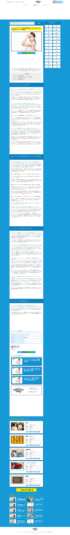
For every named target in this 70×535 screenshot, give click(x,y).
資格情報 (31, 431)
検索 (39, 23)
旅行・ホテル (56, 29)
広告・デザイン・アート (48, 48)
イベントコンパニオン (31, 462)
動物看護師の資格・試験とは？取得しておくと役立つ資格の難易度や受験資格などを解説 (21, 522)
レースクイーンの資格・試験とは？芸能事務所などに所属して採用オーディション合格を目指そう (32, 379)
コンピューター (57, 48)
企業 (56, 63)
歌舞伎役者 (28, 449)
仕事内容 (38, 431)
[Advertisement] (35, 13)
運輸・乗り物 (56, 35)
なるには (27, 431)
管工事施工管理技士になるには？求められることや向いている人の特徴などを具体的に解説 (39, 516)
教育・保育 (56, 32)
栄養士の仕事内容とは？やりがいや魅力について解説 (39, 504)
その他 (57, 66)
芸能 (24, 342)
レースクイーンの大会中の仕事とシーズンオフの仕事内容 (22, 76)
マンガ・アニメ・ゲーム (56, 45)
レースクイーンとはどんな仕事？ (18, 75)
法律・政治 (56, 51)
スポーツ (48, 45)
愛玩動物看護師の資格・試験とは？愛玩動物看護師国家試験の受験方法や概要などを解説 (21, 500)
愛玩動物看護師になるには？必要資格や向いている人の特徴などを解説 (21, 516)
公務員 (49, 63)
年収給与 (34, 431)
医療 (48, 26)
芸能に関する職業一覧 (27, 490)
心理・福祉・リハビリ (57, 26)
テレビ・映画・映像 (56, 39)
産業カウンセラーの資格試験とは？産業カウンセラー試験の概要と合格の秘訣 (39, 499)
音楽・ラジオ (48, 42)
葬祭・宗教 (48, 66)
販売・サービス (49, 60)
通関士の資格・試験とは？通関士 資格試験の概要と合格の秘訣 (39, 510)
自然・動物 (48, 35)
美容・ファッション (48, 29)
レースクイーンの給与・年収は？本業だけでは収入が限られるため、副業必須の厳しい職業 (32, 369)
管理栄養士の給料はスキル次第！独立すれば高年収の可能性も (39, 521)
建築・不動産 (48, 57)
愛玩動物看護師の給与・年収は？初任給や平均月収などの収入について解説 (21, 505)
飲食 (48, 32)
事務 (56, 57)
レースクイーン (14, 355)
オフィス (56, 60)
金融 (56, 54)
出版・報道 (48, 39)
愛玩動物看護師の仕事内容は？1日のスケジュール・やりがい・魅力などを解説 (21, 510)
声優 (27, 422)
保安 (48, 51)
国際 (48, 54)
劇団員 (27, 476)
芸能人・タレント (30, 436)
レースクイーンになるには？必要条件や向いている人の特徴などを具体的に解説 (32, 360)
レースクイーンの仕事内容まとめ (18, 79)
